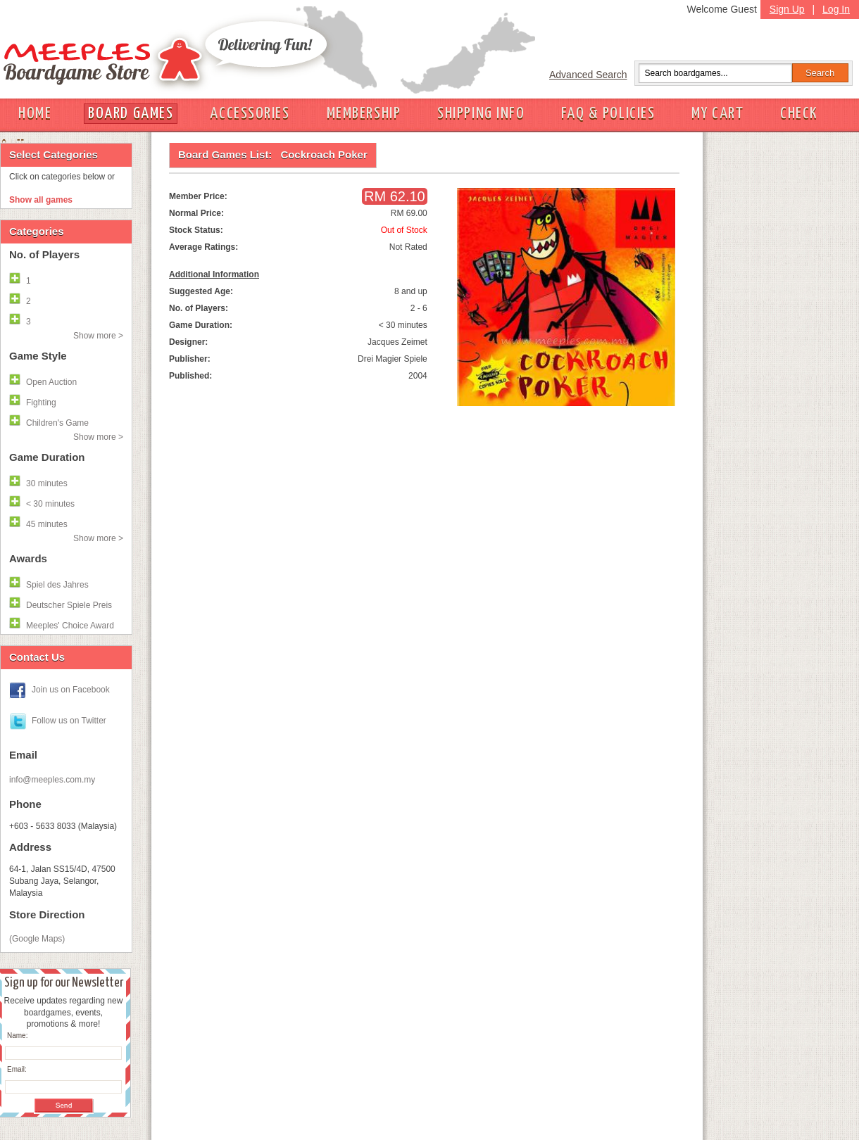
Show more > (98, 336)
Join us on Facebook (71, 689)
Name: (17, 1035)
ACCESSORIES (249, 114)
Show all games (41, 200)
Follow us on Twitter (69, 720)
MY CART (717, 114)
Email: (17, 1069)
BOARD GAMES (130, 114)
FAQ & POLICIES (608, 114)
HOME (34, 114)
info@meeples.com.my (52, 780)
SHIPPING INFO (481, 114)
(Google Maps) (37, 939)
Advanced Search (588, 74)
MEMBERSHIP (364, 114)
